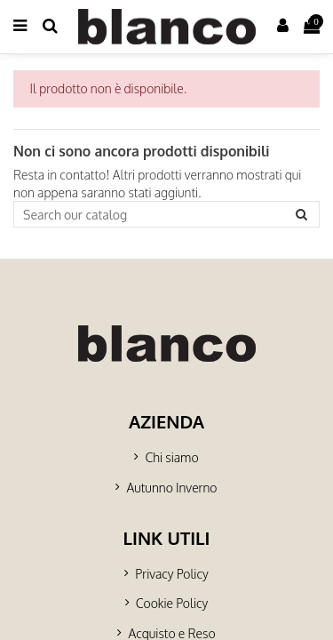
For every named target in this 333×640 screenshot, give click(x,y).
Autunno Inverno (171, 487)
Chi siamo (171, 457)
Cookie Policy (172, 603)
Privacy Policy (171, 573)
